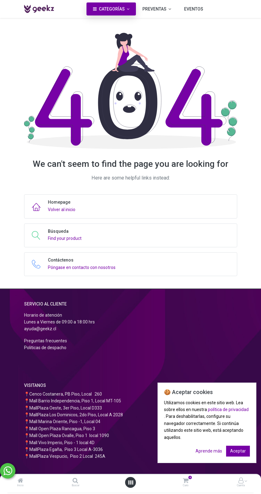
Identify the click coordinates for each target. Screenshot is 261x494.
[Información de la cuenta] (240, 481)
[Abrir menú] (130, 482)
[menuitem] (194, 8)
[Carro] (185, 481)
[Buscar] (75, 481)
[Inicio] (20, 481)
